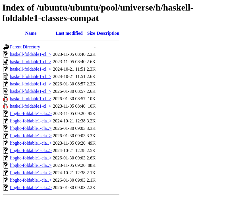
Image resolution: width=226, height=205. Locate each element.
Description (108, 33)
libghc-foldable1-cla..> (31, 113)
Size (91, 33)
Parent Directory (25, 46)
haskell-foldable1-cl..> (30, 54)
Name (30, 33)
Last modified (69, 33)
